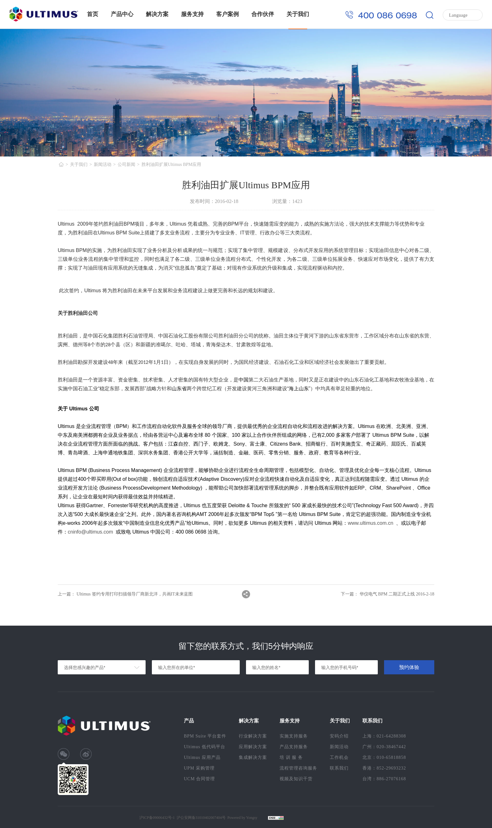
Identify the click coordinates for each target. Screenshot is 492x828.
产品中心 (122, 14)
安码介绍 (339, 736)
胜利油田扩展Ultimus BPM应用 (171, 164)
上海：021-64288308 (384, 736)
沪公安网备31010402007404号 (201, 818)
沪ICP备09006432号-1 (157, 818)
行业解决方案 (253, 736)
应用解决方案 (253, 746)
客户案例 (227, 14)
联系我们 (339, 768)
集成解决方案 (253, 757)
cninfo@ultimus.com (90, 532)
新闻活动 (102, 164)
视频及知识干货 (296, 778)
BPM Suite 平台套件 (205, 736)
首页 (92, 14)
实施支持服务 (294, 736)
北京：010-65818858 (384, 757)
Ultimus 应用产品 (202, 757)
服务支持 (192, 14)
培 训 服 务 (291, 757)
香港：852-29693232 (384, 768)
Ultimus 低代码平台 (204, 746)
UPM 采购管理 (199, 768)
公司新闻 (126, 164)
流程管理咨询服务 (298, 768)
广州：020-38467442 (384, 746)
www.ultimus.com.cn (370, 523)
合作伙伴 (262, 14)
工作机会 (339, 757)
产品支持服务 (294, 746)
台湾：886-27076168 (384, 778)
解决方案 (157, 14)
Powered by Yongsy (242, 818)
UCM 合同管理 (199, 778)
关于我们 (297, 14)
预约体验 (409, 667)
